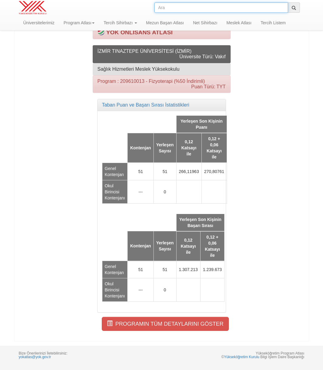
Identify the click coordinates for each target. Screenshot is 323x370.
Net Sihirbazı (205, 22)
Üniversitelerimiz (39, 22)
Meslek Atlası (238, 22)
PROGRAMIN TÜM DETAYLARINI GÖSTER (165, 324)
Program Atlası (79, 22)
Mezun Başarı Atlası (165, 22)
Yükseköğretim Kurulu (241, 357)
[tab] (162, 105)
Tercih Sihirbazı (120, 22)
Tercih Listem (273, 22)
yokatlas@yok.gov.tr (35, 357)
